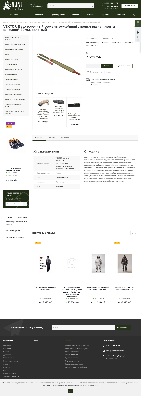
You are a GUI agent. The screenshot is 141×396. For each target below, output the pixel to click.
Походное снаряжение (74, 364)
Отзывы (6, 367)
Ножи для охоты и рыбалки (76, 367)
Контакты (7, 345)
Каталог (68, 341)
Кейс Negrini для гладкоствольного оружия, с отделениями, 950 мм (74, 117)
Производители (9, 373)
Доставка (7, 355)
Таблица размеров (11, 376)
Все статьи (22, 217)
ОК (70, 391)
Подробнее (95, 85)
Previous (132, 233)
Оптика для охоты (72, 352)
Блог (36, 341)
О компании (8, 341)
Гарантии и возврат (11, 358)
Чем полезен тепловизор (15, 237)
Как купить (7, 348)
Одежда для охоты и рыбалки (77, 345)
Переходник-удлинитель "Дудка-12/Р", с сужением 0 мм (58, 109)
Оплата (6, 352)
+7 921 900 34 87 (110, 6)
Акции (5, 370)
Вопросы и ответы (10, 361)
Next (136, 233)
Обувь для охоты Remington (76, 348)
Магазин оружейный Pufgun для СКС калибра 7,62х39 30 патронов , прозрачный (43, 113)
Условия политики (90, 385)
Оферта (6, 364)
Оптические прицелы (13, 231)
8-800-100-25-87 (111, 3)
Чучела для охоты (72, 355)
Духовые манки (71, 358)
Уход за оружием (72, 361)
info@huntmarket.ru (115, 351)
